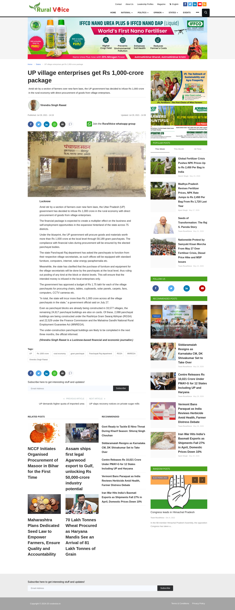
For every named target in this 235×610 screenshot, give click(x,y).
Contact (118, 4)
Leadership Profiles (145, 4)
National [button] (127, 13)
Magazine (161, 4)
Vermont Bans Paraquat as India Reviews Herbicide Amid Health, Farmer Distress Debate (121, 480)
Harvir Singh (183, 176)
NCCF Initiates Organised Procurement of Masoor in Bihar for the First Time (43, 463)
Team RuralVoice (185, 231)
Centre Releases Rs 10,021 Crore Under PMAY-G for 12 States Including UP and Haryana (121, 464)
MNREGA (131, 354)
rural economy (60, 354)
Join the (111, 123)
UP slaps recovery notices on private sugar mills (114, 403)
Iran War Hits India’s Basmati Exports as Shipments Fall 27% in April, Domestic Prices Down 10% (122, 497)
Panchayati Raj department (100, 354)
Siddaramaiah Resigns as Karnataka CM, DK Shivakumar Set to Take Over (123, 447)
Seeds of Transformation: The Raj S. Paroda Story (192, 222)
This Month (179, 149)
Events (187, 13)
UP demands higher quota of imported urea (61, 403)
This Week (160, 149)
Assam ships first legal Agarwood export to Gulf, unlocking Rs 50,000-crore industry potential (80, 468)
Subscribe (121, 388)
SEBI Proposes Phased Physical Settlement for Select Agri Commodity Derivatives (179, 514)
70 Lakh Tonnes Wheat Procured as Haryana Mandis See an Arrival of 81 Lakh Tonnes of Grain (81, 537)
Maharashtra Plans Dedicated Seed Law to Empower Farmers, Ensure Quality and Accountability (44, 537)
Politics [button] (143, 13)
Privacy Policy (198, 603)
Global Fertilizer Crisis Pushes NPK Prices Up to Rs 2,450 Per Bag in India (191, 165)
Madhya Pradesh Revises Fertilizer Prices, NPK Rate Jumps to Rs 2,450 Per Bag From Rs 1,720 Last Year (192, 195)
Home (113, 13)
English (175, 4)
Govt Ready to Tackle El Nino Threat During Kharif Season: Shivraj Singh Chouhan (123, 431)
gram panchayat (77, 354)
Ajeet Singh (183, 210)
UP (30, 354)
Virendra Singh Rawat (53, 105)
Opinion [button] (159, 13)
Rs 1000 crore (43, 354)
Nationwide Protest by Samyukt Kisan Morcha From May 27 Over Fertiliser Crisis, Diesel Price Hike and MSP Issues (192, 250)
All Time (197, 149)
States (38, 64)
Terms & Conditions (180, 603)
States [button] (173, 13)
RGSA (119, 354)
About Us (129, 4)
